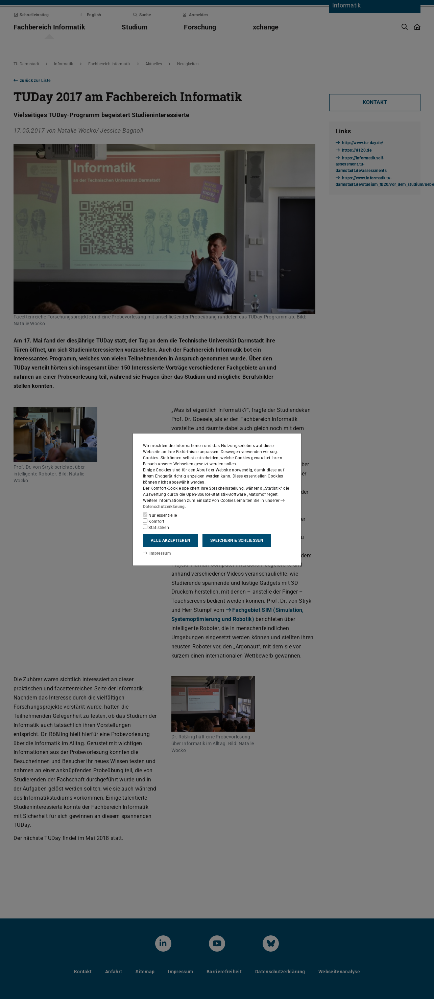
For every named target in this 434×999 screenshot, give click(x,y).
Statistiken (156, 527)
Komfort (154, 521)
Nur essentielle (160, 515)
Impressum (156, 553)
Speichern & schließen (236, 540)
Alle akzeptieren (170, 540)
